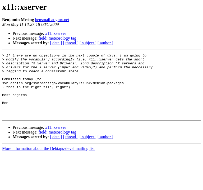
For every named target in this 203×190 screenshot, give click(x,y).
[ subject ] (88, 43)
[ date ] (56, 43)
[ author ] (105, 43)
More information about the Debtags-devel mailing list (48, 161)
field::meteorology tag (57, 38)
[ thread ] (71, 43)
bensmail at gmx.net (52, 19)
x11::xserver (55, 33)
